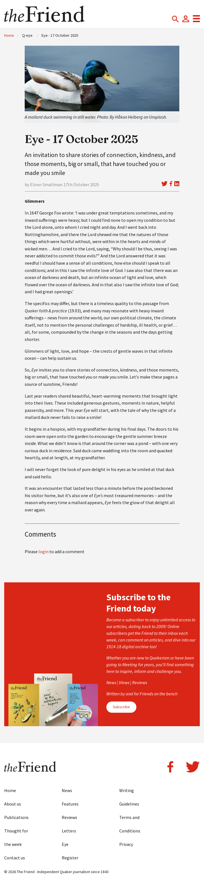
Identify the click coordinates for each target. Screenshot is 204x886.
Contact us (14, 857)
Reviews (69, 817)
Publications (16, 817)
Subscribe (121, 706)
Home (9, 35)
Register (70, 857)
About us (12, 804)
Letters (69, 831)
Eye (65, 844)
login (43, 551)
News (67, 790)
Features (70, 804)
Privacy (126, 844)
